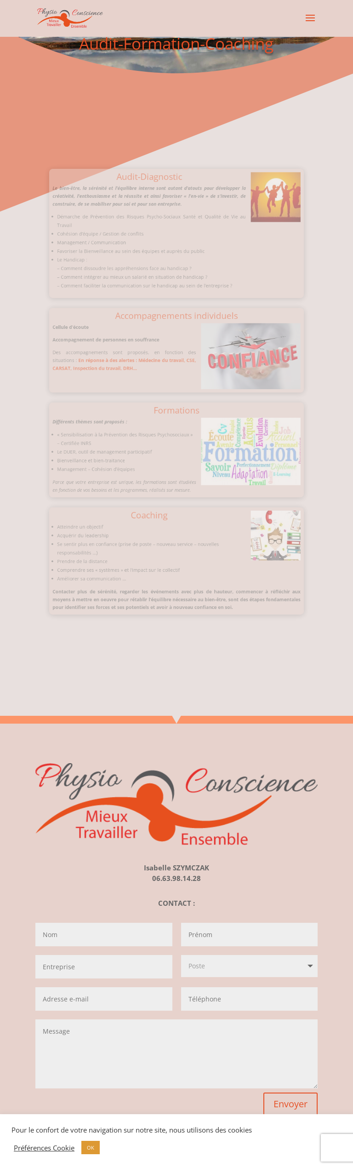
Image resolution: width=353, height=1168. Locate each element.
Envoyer (290, 1104)
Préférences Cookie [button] (44, 1148)
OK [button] (90, 1147)
